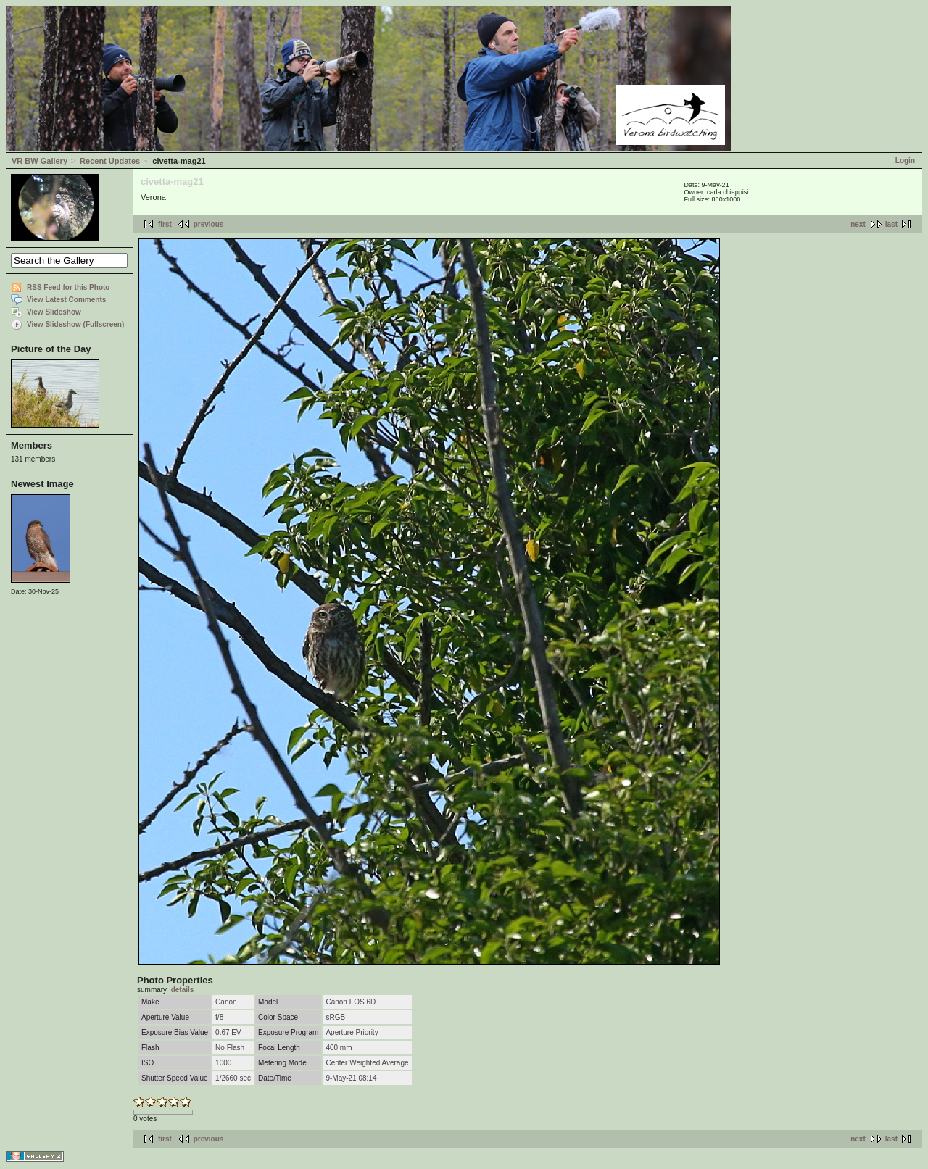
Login (905, 161)
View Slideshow (54, 312)
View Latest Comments (66, 300)
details (182, 990)
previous (209, 224)
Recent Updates (110, 161)
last (891, 224)
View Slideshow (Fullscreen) (75, 324)
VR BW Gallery (39, 161)
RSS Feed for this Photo (68, 287)
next (858, 224)
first (165, 224)
